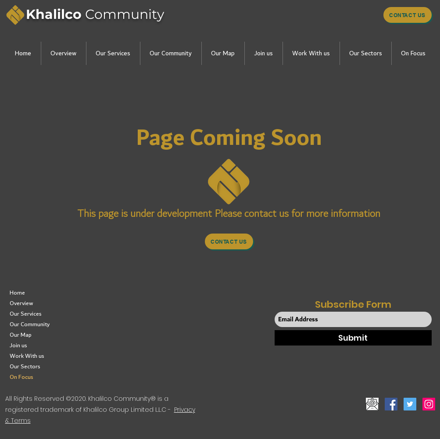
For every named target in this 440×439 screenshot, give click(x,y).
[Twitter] (410, 404)
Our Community (30, 324)
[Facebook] (391, 404)
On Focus (21, 377)
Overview (21, 303)
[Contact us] (407, 15)
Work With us (27, 356)
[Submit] (353, 337)
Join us (18, 345)
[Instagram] (428, 404)
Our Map (21, 335)
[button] (63, 53)
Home (17, 293)
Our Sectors (25, 366)
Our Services (26, 314)
